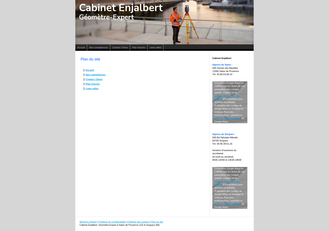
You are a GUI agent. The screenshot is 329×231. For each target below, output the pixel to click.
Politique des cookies (138, 222)
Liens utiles (92, 88)
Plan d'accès (93, 84)
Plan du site (157, 222)
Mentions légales (88, 222)
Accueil (90, 70)
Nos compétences (96, 74)
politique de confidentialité (227, 118)
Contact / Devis (94, 79)
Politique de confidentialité (112, 222)
